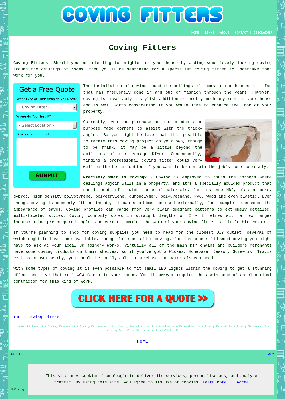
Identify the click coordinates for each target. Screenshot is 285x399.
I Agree (240, 382)
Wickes (176, 251)
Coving (163, 177)
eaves (55, 209)
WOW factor (89, 275)
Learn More (215, 382)
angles (90, 135)
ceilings (50, 69)
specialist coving (148, 239)
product (251, 183)
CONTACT (241, 32)
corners (247, 177)
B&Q (43, 258)
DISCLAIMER (263, 32)
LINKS (209, 32)
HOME (195, 32)
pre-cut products (174, 122)
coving (264, 63)
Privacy (268, 354)
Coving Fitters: (31, 63)
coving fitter (210, 69)
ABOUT (224, 32)
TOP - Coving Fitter (36, 317)
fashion (192, 92)
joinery (95, 245)
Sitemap (16, 354)
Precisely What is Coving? (115, 177)
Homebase (198, 251)
